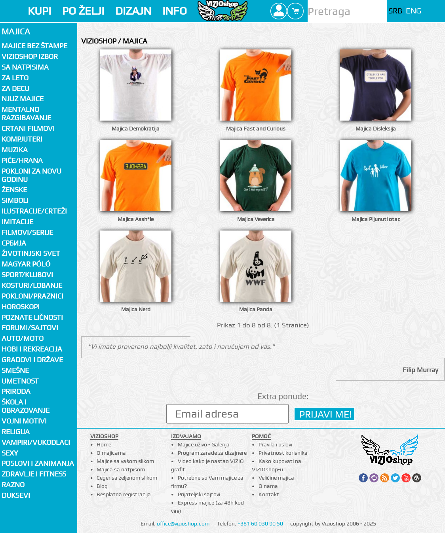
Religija (16, 431)
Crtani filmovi (28, 128)
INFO (174, 10)
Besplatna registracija (124, 494)
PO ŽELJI (83, 10)
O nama (268, 486)
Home (104, 444)
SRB (395, 10)
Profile (278, 11)
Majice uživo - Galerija (204, 444)
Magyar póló (26, 264)
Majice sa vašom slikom (125, 461)
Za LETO (15, 78)
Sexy (10, 453)
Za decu (15, 88)
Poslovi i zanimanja (38, 463)
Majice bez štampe (34, 46)
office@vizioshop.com (183, 523)
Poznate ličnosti (32, 317)
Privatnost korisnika (283, 453)
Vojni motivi (24, 421)
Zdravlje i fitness (34, 474)
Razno (13, 484)
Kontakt (269, 494)
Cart (295, 11)
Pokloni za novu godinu (31, 175)
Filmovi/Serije (27, 232)
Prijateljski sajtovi (199, 494)
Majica (16, 31)
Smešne (15, 370)
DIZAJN (133, 10)
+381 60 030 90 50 (260, 523)
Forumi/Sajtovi (30, 327)
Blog (102, 486)
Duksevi (16, 495)
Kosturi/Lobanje (32, 285)
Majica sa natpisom (121, 469)
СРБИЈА (14, 243)
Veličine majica (276, 477)
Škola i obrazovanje (25, 406)
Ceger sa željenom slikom (127, 477)
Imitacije (17, 221)
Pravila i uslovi (275, 444)
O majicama (111, 453)
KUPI (39, 10)
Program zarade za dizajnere (212, 453)
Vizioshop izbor (30, 56)
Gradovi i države (32, 359)
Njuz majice (23, 99)
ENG (413, 10)
